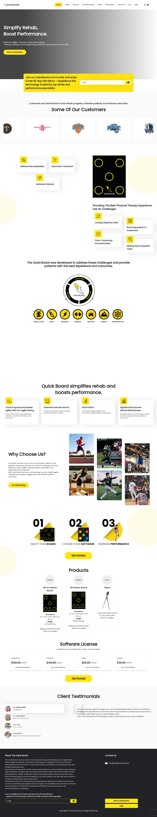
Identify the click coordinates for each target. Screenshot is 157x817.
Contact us (121, 5)
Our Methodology (18, 485)
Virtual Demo (109, 5)
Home (58, 5)
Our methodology (88, 5)
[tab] (33, 708)
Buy (130, 5)
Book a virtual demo (15, 52)
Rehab (100, 5)
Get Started (78, 555)
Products (76, 5)
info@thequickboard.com (117, 763)
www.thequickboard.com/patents (17, 788)
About (67, 5)
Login (136, 5)
